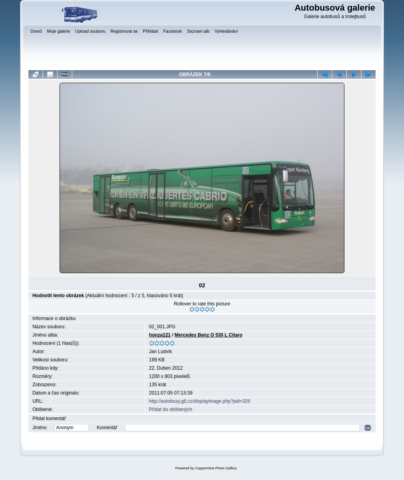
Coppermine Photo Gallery (216, 468)
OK (367, 428)
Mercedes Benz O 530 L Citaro (209, 335)
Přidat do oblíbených (170, 409)
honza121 (160, 335)
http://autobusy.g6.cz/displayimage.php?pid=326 (199, 401)
